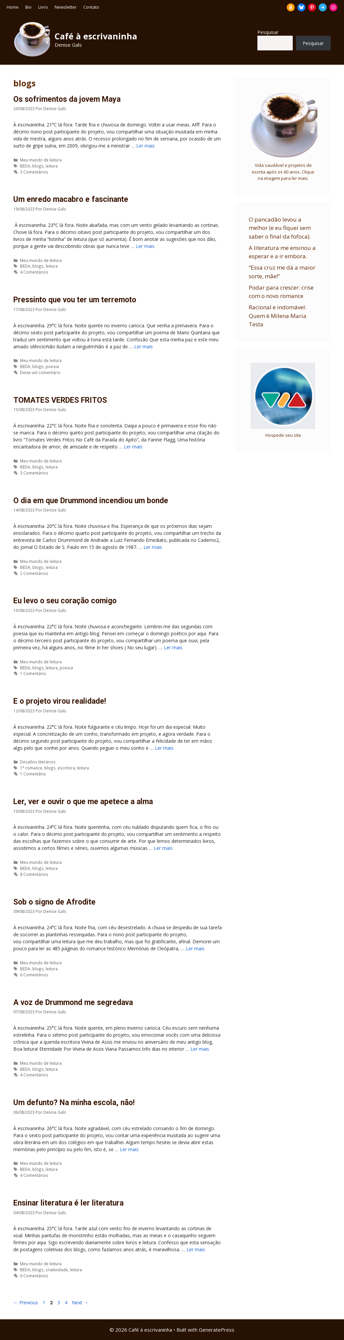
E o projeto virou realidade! (59, 701)
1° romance (31, 767)
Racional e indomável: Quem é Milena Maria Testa (277, 315)
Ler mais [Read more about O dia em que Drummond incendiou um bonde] (153, 547)
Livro (43, 7)
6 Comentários (34, 974)
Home (13, 7)
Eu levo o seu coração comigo (65, 600)
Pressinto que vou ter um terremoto (74, 299)
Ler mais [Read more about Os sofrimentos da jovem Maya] (145, 145)
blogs (38, 166)
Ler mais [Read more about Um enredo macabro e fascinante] (145, 246)
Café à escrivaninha (96, 36)
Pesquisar (267, 32)
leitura (52, 166)
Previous (25, 1302)
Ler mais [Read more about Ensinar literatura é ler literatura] (195, 1249)
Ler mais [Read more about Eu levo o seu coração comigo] (173, 647)
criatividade (57, 1269)
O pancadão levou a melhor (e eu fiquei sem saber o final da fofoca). (280, 228)
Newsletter (66, 7)
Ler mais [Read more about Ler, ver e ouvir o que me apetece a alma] (163, 848)
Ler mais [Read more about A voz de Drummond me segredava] (199, 1049)
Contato (91, 7)
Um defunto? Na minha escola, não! (74, 1102)
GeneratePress (216, 1329)
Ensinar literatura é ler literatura (68, 1203)
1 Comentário (33, 673)
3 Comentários (34, 172)
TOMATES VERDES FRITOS (60, 400)
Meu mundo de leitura (41, 159)
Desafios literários (38, 761)
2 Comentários (34, 573)
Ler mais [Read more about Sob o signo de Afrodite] (195, 948)
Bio (28, 7)
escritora (66, 767)
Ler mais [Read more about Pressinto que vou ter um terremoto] (143, 346)
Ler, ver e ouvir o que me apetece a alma (83, 801)
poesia (52, 366)
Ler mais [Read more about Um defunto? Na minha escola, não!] (129, 1149)
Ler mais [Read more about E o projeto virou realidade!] (164, 748)
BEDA (25, 166)
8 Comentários (34, 874)
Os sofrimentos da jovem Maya (67, 99)
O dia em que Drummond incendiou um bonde (90, 500)
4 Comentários (34, 272)
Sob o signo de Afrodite (54, 902)
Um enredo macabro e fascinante (70, 199)
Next (80, 1302)
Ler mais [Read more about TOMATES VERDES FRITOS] (133, 446)
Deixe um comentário (40, 372)
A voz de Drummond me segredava (73, 1002)
